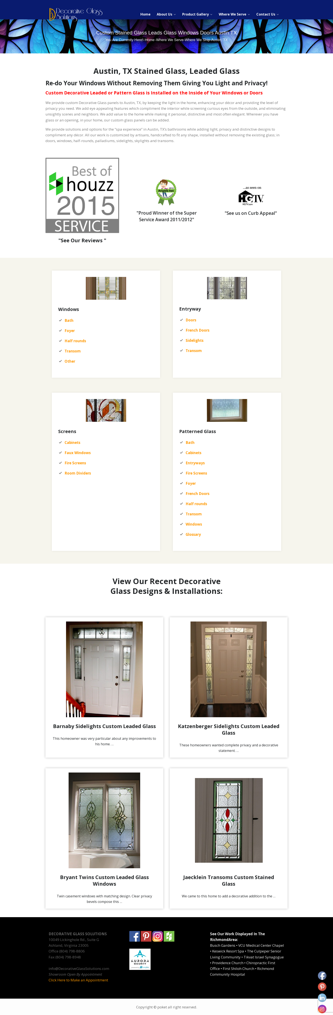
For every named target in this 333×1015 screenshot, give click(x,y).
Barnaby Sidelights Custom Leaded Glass (104, 726)
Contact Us (265, 14)
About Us (164, 14)
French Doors (197, 493)
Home (145, 14)
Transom (73, 351)
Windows (194, 524)
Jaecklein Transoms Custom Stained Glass (228, 880)
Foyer (191, 483)
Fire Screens (196, 473)
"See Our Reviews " (82, 240)
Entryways (195, 462)
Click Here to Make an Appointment (78, 980)
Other (70, 361)
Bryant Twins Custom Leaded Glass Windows (104, 880)
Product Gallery (195, 14)
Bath (190, 442)
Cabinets (193, 452)
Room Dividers (78, 473)
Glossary (193, 534)
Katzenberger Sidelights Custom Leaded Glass (228, 729)
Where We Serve (232, 14)
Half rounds (196, 503)
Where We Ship (197, 40)
